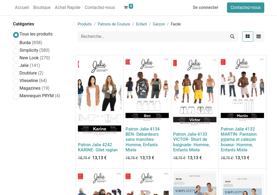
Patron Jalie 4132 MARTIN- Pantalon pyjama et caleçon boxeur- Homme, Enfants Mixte (239, 139)
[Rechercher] (232, 36)
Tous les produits (35, 34)
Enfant (141, 24)
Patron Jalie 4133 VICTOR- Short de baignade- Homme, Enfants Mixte (191, 142)
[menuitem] (22, 7)
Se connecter (206, 7)
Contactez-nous (245, 7)
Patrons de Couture (114, 24)
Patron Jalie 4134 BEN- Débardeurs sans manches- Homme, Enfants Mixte (143, 139)
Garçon (159, 24)
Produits (85, 24)
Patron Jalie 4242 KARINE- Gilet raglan (98, 147)
